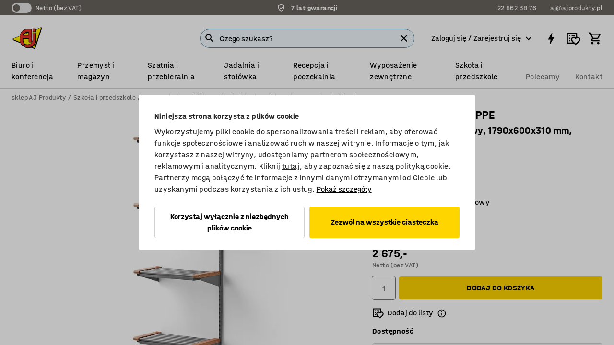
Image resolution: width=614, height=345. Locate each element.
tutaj (291, 166)
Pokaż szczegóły (344, 189)
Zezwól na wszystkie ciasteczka (384, 222)
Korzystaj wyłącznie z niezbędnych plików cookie (229, 222)
